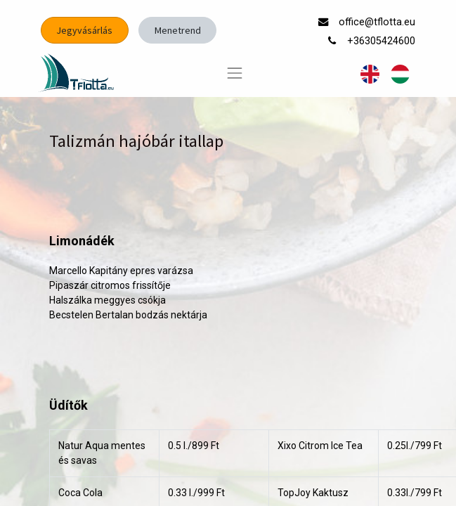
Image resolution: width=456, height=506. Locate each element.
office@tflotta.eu (378, 22)
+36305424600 (382, 41)
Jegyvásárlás (84, 30)
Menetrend (178, 30)
